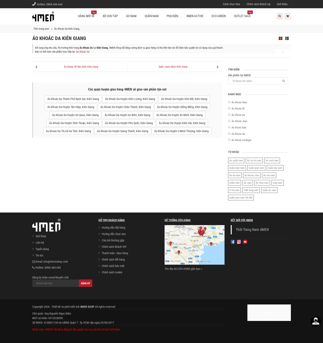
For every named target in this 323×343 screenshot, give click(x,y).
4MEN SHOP (87, 306)
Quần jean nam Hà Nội (241, 197)
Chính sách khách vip (258, 4)
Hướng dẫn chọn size (114, 234)
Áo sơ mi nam (254, 160)
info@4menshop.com (55, 261)
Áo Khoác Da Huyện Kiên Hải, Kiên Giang (182, 123)
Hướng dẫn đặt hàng (113, 227)
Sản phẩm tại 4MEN (258, 79)
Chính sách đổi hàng (113, 259)
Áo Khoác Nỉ (238, 108)
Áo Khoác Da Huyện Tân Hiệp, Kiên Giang (70, 107)
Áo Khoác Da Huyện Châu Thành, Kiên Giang (125, 107)
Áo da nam (234, 175)
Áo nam (248, 182)
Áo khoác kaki (239, 127)
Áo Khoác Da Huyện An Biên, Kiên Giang (127, 115)
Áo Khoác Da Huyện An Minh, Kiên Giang (179, 115)
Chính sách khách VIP (114, 246)
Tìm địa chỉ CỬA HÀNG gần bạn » (183, 268)
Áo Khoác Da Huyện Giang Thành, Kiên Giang (122, 131)
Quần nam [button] (151, 16)
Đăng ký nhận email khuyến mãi (62, 281)
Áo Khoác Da (82, 51)
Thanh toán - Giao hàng (115, 253)
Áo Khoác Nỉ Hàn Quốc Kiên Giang (81, 66)
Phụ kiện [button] (172, 16)
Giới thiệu (282, 4)
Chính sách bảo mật (113, 266)
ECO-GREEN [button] (219, 16)
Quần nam (234, 182)
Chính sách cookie (112, 272)
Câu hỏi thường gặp (113, 240)
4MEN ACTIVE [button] (194, 16)
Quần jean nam (256, 167)
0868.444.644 (54, 4)
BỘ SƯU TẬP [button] (110, 16)
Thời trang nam (41, 28)
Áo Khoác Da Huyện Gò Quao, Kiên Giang (75, 115)
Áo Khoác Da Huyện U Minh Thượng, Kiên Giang (181, 131)
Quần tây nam (275, 167)
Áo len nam (269, 175)
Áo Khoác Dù (238, 133)
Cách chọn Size (231, 4)
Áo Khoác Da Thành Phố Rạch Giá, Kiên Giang (73, 99)
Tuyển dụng (42, 249)
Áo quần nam (236, 160)
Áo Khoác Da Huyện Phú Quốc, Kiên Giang (129, 123)
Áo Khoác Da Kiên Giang (66, 28)
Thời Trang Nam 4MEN (252, 230)
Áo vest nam (272, 160)
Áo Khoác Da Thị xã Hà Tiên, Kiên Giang (68, 131)
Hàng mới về (87, 14)
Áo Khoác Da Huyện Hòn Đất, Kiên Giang (184, 99)
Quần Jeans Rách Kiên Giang (173, 66)
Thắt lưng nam (251, 190)
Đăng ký (85, 283)
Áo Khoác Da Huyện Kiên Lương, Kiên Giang (130, 99)
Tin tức (39, 255)
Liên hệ (40, 242)
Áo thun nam (262, 182)
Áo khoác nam (251, 175)
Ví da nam (234, 190)
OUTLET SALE (243, 14)
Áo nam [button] (131, 16)
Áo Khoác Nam (239, 102)
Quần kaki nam (237, 167)
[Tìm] (284, 81)
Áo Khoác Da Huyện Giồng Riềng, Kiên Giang (182, 107)
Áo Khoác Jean (239, 121)
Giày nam (277, 182)
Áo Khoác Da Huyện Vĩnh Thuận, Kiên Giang (74, 123)
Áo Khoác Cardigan (241, 140)
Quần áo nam (269, 190)
